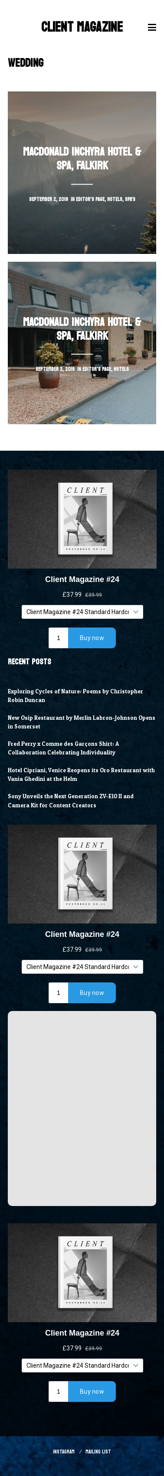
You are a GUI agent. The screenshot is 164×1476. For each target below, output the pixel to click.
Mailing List (98, 1451)
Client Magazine (82, 27)
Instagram (64, 1451)
